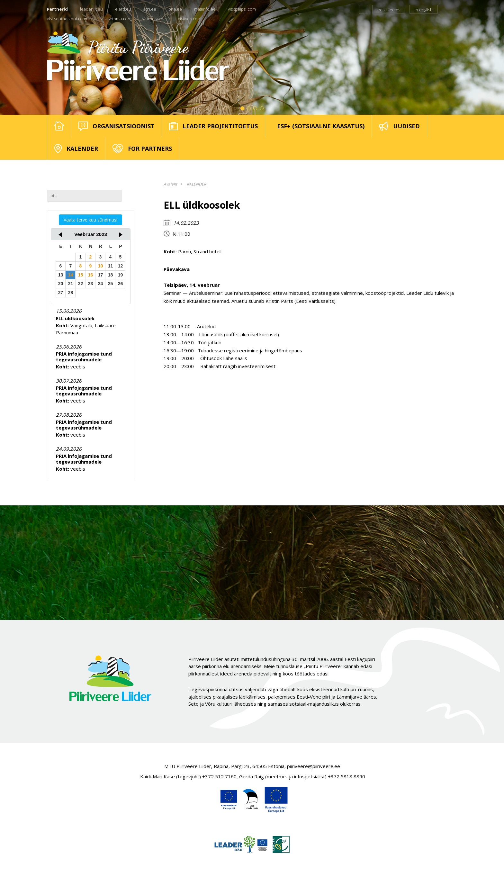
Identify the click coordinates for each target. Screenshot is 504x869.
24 (100, 283)
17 (100, 274)
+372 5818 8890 (346, 776)
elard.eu (123, 9)
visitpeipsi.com (242, 9)
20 (60, 283)
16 (90, 274)
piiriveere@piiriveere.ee (313, 766)
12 (120, 265)
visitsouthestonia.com (67, 19)
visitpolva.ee (154, 19)
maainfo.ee (205, 9)
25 (110, 283)
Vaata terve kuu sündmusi (90, 220)
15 (80, 274)
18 (110, 274)
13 (60, 274)
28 (70, 292)
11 (110, 265)
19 (120, 274)
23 (90, 283)
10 (100, 265)
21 (70, 283)
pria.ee (175, 9)
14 (70, 274)
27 (60, 292)
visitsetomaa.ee (115, 19)
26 (120, 283)
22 (80, 283)
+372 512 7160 (219, 776)
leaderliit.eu (91, 9)
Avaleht (170, 184)
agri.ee (149, 9)
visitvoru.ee (189, 19)
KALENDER (196, 184)
